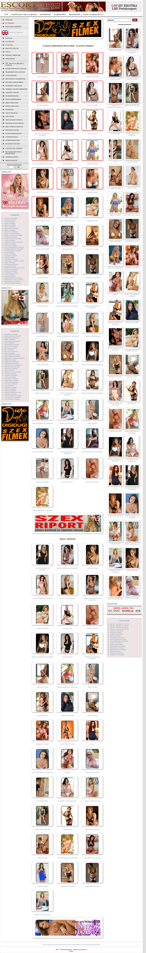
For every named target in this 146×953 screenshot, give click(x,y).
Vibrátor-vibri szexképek (12, 397)
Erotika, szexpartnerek (91, 14)
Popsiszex (9, 109)
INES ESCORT (67, 249)
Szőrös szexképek (10, 377)
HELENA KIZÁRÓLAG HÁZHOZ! (42, 134)
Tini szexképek (9, 385)
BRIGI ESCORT (92, 164)
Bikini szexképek (10, 227)
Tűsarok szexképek (11, 394)
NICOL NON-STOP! (42, 249)
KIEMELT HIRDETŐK (13, 55)
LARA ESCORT (42, 77)
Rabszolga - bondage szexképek (15, 358)
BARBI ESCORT (92, 221)
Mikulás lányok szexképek (13, 283)
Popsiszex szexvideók (117, 648)
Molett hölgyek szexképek (13, 336)
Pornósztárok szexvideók (118, 649)
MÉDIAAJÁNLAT (11, 160)
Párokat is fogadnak (14, 123)
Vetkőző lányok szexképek (13, 396)
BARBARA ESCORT (92, 277)
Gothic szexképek (10, 254)
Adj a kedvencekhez (74, 944)
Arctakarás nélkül (14, 120)
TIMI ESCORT (42, 858)
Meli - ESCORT (67, 365)
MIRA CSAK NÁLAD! (42, 393)
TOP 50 (7, 52)
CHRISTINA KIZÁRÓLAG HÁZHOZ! (92, 599)
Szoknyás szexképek (11, 375)
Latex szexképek (10, 274)
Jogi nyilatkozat (48, 944)
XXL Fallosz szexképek (12, 399)
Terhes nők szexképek (11, 382)
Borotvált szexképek (11, 232)
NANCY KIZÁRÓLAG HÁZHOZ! (67, 394)
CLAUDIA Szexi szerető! (67, 77)
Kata (92, 744)
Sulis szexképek (10, 370)
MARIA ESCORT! (93, 249)
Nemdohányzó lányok (15, 72)
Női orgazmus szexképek (12, 341)
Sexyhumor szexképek (12, 363)
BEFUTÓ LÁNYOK (12, 48)
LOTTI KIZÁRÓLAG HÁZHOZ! (42, 452)
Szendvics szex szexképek (13, 372)
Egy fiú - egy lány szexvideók (119, 624)
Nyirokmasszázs (12, 140)
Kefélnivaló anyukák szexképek (15, 267)
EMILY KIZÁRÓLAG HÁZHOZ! (92, 393)
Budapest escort (12, 144)
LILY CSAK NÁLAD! (67, 744)
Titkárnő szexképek (11, 387)
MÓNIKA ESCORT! (67, 277)
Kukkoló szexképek (11, 271)
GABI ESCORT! (92, 192)
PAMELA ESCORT (92, 77)
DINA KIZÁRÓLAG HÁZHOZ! (92, 452)
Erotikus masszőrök (14, 82)
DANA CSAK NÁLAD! (92, 336)
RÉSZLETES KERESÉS (13, 26)
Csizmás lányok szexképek (13, 238)
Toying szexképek (10, 390)
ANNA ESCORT (92, 105)
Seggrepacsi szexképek (12, 361)
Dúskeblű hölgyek (13, 86)
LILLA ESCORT (42, 277)
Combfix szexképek (11, 237)
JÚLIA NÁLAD (67, 482)
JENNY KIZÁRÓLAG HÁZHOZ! (92, 365)
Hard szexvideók (115, 636)
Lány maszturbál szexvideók (119, 641)
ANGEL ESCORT (42, 105)
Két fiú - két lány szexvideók (119, 627)
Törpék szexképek (10, 389)
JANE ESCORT (92, 715)
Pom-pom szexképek (11, 351)
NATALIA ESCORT (67, 133)
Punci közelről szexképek (13, 356)
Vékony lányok (12, 92)
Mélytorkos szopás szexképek (14, 279)
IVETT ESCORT (42, 306)
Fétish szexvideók (115, 632)
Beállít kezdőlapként (60, 944)
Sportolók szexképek (11, 368)
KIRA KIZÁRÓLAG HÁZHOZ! (42, 423)
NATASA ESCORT (92, 482)
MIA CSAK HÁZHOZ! (67, 221)
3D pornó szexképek (11, 218)
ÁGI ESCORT (67, 164)
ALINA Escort (92, 133)
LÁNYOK (8, 38)
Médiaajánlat (96, 944)
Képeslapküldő (74, 14)
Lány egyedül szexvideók (118, 639)
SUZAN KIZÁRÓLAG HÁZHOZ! (67, 452)
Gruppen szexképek (11, 256)
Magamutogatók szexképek (13, 278)
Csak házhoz (10, 75)
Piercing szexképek (11, 348)
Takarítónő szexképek (11, 378)
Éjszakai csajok (12, 130)
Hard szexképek (10, 257)
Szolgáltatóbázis (60, 14)
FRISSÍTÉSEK (10, 58)
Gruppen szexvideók (116, 634)
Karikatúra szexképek (11, 264)
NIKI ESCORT (92, 423)
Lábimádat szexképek (11, 273)
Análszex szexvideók (116, 631)
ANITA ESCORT (42, 192)
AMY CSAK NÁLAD (43, 221)
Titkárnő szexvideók (116, 653)
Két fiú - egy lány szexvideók (119, 625)
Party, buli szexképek (11, 346)
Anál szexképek (10, 221)
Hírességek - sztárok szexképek (14, 261)
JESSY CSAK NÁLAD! (67, 192)
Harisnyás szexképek (11, 259)
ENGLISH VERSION (16, 32)
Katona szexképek (10, 266)
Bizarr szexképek (10, 230)
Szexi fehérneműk (13, 99)
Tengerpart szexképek (11, 380)
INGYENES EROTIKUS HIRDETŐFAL (13, 152)
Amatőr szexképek (10, 220)
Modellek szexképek (11, 334)
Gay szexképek (9, 252)
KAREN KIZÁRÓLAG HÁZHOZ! (92, 307)
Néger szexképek (10, 339)
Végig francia (11, 113)
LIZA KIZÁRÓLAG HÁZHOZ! (42, 164)
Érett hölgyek (11, 103)
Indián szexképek (10, 262)
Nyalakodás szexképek (12, 344)
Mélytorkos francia (14, 126)
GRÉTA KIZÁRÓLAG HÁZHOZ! (68, 336)
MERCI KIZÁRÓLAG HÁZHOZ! (67, 306)
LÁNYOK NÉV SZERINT (14, 148)
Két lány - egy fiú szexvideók (119, 629)
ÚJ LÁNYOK (9, 41)
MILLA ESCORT (42, 365)
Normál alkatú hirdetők (16, 89)
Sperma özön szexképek (12, 367)
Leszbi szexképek (10, 276)
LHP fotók (9, 116)
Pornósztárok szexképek (12, 355)
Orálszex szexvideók (116, 644)
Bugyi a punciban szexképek (14, 235)
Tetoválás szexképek (11, 384)
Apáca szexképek (10, 223)
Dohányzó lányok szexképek (14, 242)
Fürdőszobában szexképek (13, 250)
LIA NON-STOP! (42, 336)
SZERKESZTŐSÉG (11, 157)
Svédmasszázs (11, 137)
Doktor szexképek (10, 244)
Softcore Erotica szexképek (13, 365)
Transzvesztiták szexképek (13, 392)
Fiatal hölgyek (12, 106)
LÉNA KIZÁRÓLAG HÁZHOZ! (67, 568)
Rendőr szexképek (10, 360)
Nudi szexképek (10, 343)
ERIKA (67, 772)
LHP (6, 14)
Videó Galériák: (124, 620)
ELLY (67, 105)
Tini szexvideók (115, 651)
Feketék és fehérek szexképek (14, 249)
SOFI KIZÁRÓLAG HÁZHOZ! (42, 510)
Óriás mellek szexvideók (118, 646)
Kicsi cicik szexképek (11, 269)
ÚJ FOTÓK (9, 45)
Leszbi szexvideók (116, 643)
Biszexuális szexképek (12, 228)
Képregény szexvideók (117, 637)
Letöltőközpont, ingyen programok (24, 14)
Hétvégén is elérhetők (15, 79)
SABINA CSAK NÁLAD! (67, 423)
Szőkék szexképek (10, 373)
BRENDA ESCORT (42, 482)
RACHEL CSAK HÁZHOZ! (67, 801)
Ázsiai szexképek (10, 225)
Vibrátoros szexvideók (117, 654)
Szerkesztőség (86, 944)
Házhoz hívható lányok (15, 68)
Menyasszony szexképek (12, 281)
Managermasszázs (13, 133)
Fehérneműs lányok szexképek (14, 247)
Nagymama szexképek (12, 337)
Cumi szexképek (10, 240)
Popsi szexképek (10, 353)
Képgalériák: (15, 215)
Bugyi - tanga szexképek (12, 233)
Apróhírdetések (45, 14)
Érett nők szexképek (11, 245)
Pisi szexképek (9, 349)
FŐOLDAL (9, 20)
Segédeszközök (12, 96)
